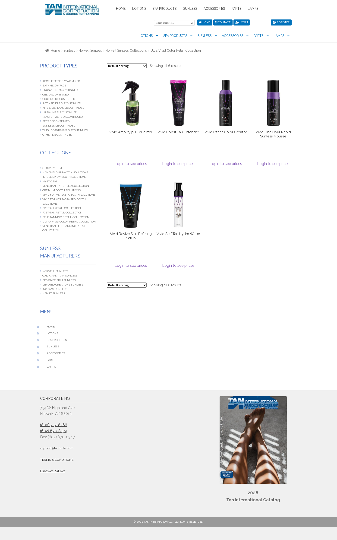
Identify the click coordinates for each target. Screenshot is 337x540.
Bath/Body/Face (54, 84)
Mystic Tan (50, 180)
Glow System (52, 167)
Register (281, 22)
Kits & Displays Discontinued (63, 107)
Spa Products (164, 8)
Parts (236, 8)
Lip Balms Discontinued (59, 111)
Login (241, 22)
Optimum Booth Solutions (61, 189)
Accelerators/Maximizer (61, 80)
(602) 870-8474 (53, 430)
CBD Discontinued (55, 93)
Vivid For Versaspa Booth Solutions (68, 194)
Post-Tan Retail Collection (62, 211)
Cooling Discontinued (58, 98)
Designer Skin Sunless (59, 279)
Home (121, 8)
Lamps (253, 8)
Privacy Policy (52, 470)
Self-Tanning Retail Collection (65, 216)
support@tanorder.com (56, 447)
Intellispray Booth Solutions (64, 176)
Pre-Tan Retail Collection (61, 207)
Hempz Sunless (53, 293)
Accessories (214, 8)
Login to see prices (131, 163)
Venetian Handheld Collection (65, 185)
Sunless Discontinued (58, 125)
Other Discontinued (57, 134)
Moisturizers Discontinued (62, 116)
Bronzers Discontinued (60, 89)
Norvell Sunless (90, 50)
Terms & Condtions (56, 459)
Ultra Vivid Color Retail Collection (69, 220)
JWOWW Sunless (54, 288)
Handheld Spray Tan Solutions (65, 171)
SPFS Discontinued (55, 120)
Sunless (190, 8)
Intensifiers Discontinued (61, 102)
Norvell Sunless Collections (126, 50)
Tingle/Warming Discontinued (65, 129)
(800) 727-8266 (53, 424)
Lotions (139, 8)
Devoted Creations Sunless (62, 284)
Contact (222, 22)
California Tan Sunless (59, 275)
